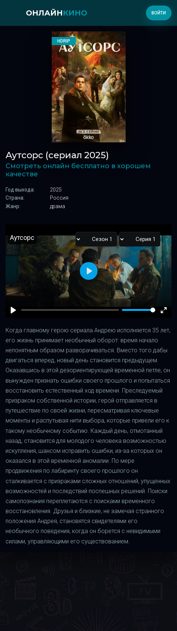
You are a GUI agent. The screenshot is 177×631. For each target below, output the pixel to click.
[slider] (138, 309)
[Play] (13, 310)
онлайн (56, 13)
